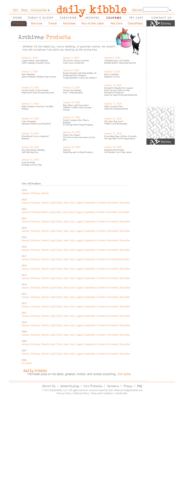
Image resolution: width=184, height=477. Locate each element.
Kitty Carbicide (111, 74)
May (59, 202)
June (66, 202)
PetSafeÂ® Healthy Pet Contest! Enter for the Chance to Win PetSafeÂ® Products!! (118, 90)
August (79, 202)
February (35, 193)
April (53, 202)
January (25, 193)
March (45, 193)
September (90, 202)
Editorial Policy (81, 393)
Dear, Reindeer (28, 74)
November (112, 202)
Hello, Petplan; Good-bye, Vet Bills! (38, 106)
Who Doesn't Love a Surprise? (35, 136)
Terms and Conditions (102, 393)
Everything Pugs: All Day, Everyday (120, 136)
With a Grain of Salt (113, 106)
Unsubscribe (121, 393)
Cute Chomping (29, 121)
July (72, 202)
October (102, 202)
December (125, 202)
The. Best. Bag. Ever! (113, 121)
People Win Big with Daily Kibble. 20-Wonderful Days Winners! (80, 74)
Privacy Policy (64, 393)
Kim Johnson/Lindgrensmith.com (125, 390)
